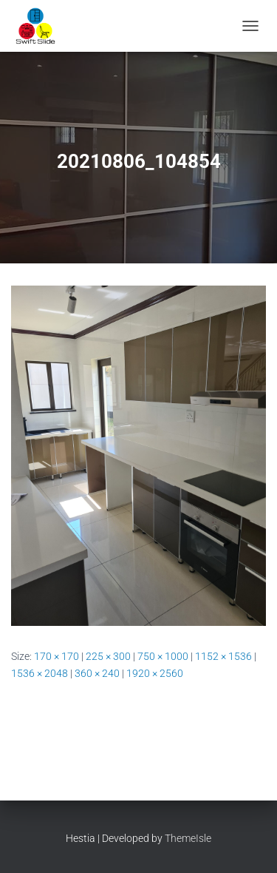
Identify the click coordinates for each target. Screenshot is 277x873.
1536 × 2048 (39, 673)
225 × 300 (108, 656)
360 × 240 (97, 673)
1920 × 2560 (154, 673)
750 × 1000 (162, 656)
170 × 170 (56, 656)
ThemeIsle (188, 838)
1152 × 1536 (223, 656)
